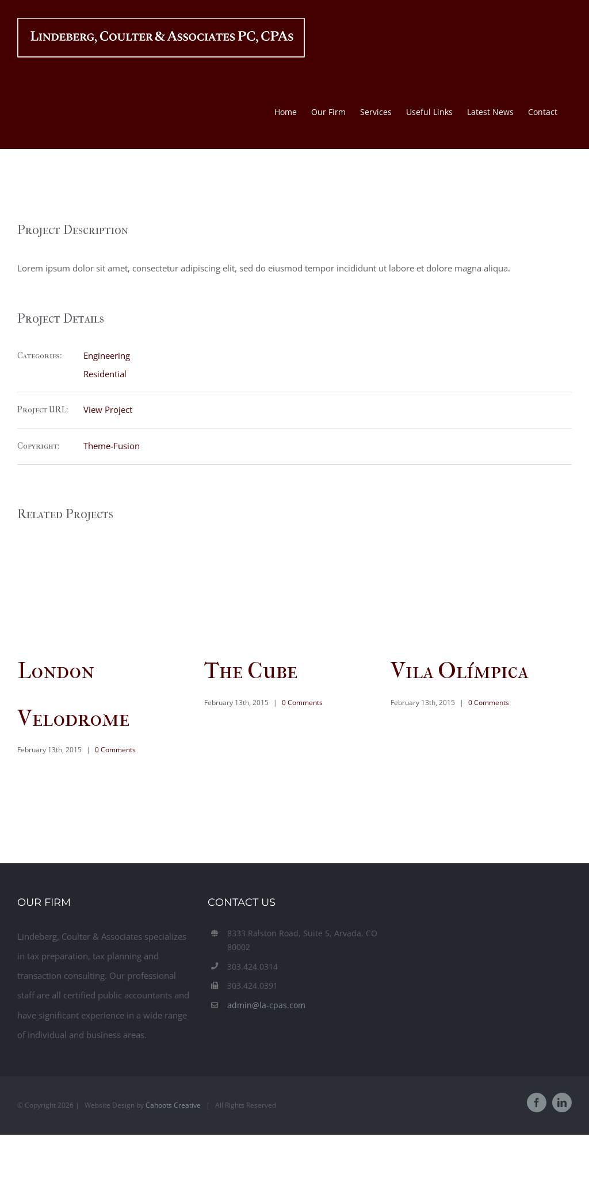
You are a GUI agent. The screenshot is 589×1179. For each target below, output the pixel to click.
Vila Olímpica (459, 670)
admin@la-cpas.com (266, 1005)
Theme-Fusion (111, 445)
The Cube (250, 670)
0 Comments (115, 750)
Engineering (106, 355)
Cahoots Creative (173, 1105)
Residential (105, 374)
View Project (107, 409)
